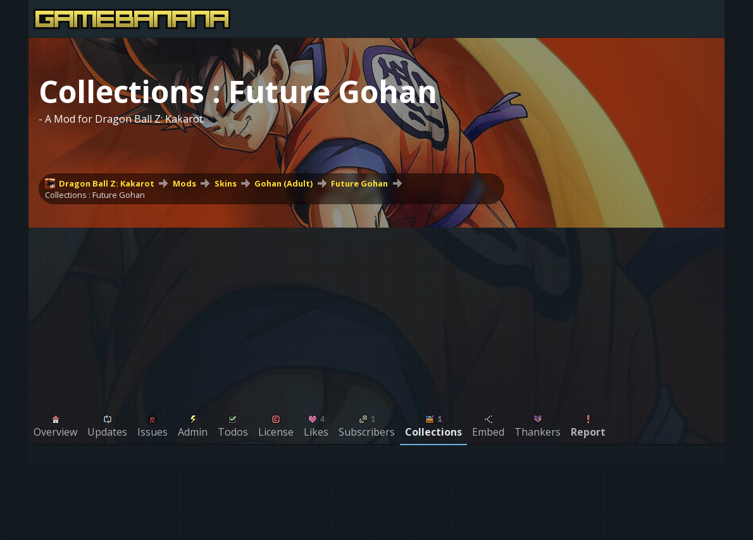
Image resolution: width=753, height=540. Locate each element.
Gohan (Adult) (283, 183)
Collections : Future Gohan (95, 194)
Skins (226, 183)
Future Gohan (359, 183)
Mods (184, 183)
